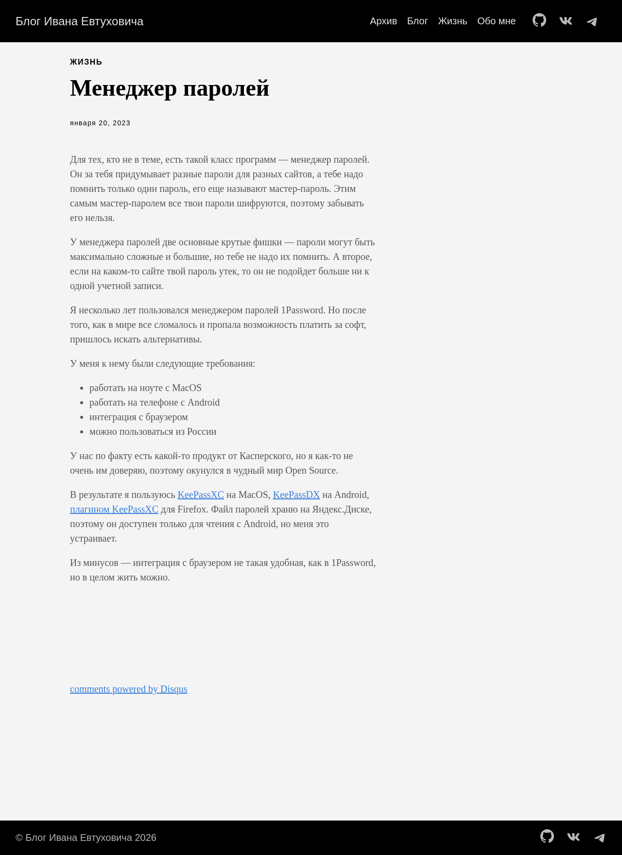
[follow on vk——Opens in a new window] (568, 21)
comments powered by (129, 689)
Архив (383, 21)
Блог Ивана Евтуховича (79, 21)
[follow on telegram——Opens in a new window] (594, 21)
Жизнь (452, 21)
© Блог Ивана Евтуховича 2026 (86, 837)
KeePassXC (201, 494)
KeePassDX (296, 494)
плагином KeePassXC (114, 509)
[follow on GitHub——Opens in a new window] (542, 21)
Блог (417, 21)
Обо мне (496, 21)
